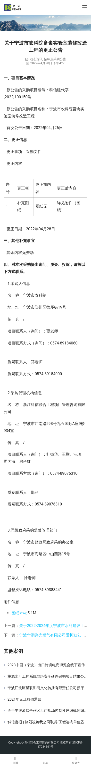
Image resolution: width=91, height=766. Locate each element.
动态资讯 (36, 59)
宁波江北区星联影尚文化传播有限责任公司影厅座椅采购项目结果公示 (47, 688)
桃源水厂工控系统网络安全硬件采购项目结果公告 (47, 676)
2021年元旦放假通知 (24, 699)
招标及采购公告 (55, 59)
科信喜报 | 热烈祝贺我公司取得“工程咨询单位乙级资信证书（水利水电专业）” (47, 722)
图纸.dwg (19, 613)
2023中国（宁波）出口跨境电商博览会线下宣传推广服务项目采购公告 (47, 665)
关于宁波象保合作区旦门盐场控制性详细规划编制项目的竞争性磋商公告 (47, 710)
